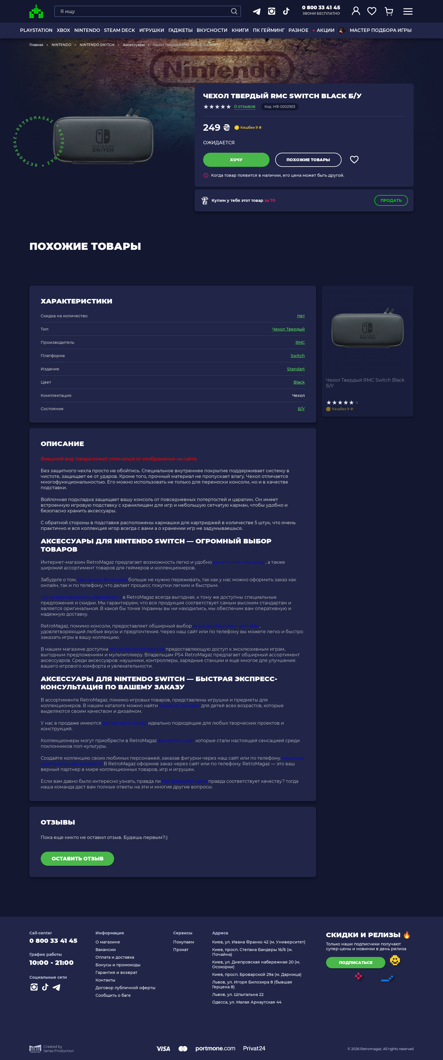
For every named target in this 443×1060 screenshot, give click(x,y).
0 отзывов (244, 106)
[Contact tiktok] (46, 989)
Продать (391, 200)
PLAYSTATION (36, 30)
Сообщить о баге (115, 995)
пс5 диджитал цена (184, 781)
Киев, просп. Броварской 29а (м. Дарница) (257, 974)
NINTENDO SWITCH (97, 45)
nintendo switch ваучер (136, 649)
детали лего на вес (125, 723)
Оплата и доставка (117, 957)
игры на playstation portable (226, 626)
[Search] (234, 11)
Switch (298, 355)
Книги (240, 30)
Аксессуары (134, 45)
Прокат (182, 949)
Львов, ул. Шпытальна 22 (238, 994)
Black (299, 382)
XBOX (63, 30)
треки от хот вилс (179, 705)
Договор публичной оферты (128, 987)
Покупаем (185, 942)
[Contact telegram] (57, 989)
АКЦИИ (324, 30)
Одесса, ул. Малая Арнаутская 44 (247, 1002)
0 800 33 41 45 (321, 8)
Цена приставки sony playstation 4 (81, 597)
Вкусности (212, 30)
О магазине (110, 942)
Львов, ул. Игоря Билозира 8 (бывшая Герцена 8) (253, 984)
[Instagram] (35, 989)
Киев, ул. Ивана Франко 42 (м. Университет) (259, 942)
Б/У (301, 408)
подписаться (355, 962)
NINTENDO (87, 30)
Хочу (236, 159)
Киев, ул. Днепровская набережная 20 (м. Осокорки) (257, 964)
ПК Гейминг (269, 30)
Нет (301, 315)
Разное (298, 30)
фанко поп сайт (176, 740)
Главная (36, 45)
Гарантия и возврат (119, 972)
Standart (296, 368)
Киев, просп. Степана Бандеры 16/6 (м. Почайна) (253, 952)
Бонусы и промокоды (120, 965)
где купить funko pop (102, 579)
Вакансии (108, 949)
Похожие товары (308, 159)
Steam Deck (119, 30)
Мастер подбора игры (375, 30)
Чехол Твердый (288, 329)
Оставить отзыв (77, 859)
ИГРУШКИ (151, 30)
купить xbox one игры (238, 562)
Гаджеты (180, 30)
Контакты (108, 980)
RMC (300, 342)
